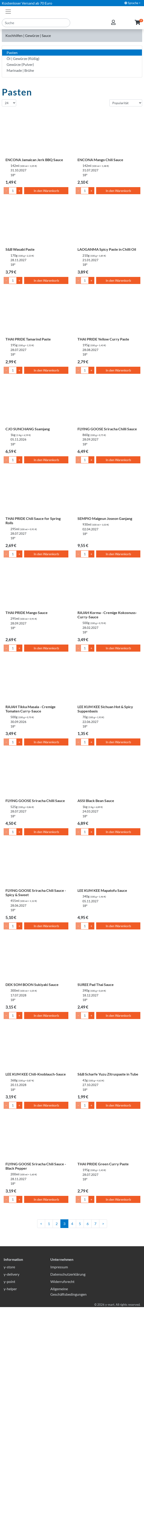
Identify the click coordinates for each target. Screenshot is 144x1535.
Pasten (12, 52)
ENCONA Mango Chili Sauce (100, 159)
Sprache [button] (131, 3)
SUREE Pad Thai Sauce (95, 984)
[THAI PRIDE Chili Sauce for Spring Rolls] (36, 492)
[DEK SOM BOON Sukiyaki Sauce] (36, 958)
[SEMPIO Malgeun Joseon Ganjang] (108, 492)
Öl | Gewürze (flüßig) (23, 58)
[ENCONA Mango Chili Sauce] (108, 133)
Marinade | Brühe (20, 70)
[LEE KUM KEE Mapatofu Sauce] (108, 864)
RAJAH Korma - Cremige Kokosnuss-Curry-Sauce (107, 614)
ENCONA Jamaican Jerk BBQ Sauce (34, 159)
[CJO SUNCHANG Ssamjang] (36, 403)
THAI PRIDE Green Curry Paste (103, 1164)
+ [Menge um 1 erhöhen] (19, 191)
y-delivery (11, 1502)
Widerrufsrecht (62, 1509)
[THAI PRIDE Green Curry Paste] (108, 1138)
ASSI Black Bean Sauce (95, 800)
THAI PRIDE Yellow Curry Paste (103, 339)
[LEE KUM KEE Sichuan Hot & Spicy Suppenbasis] (108, 680)
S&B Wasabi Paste (20, 249)
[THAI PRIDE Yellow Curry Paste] (108, 313)
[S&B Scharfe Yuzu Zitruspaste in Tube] (108, 1048)
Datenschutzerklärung (67, 1502)
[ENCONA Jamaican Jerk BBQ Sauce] (36, 133)
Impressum (59, 1495)
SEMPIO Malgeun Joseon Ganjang (104, 518)
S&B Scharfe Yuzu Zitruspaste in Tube (107, 1074)
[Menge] (13, 190)
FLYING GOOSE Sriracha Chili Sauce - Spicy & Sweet (35, 892)
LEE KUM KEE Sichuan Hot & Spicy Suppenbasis (105, 708)
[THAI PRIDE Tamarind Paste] (36, 313)
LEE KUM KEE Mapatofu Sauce (102, 890)
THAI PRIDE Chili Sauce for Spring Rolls (33, 520)
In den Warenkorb (46, 191)
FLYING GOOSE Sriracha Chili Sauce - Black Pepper (35, 1166)
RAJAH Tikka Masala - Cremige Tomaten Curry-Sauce (30, 708)
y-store (9, 1495)
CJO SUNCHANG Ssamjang (27, 429)
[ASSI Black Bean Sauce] (108, 774)
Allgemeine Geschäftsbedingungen (68, 1519)
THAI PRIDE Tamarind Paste (28, 339)
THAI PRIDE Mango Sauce (26, 612)
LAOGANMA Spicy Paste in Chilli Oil (106, 249)
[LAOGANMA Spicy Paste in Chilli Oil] (108, 223)
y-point (9, 1509)
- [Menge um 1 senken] (6, 191)
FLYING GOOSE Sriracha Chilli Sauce (107, 429)
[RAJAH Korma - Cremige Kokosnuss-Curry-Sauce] (108, 586)
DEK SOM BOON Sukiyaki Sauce (32, 984)
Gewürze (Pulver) (20, 64)
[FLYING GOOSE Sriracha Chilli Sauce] (108, 403)
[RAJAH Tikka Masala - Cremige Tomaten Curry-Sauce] (36, 680)
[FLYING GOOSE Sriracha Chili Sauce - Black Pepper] (36, 1138)
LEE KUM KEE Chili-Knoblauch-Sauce (35, 1074)
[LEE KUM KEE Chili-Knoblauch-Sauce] (36, 1048)
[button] (137, 22)
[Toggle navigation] (8, 11)
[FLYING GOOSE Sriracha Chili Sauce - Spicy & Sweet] (36, 864)
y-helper (10, 1516)
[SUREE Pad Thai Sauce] (108, 958)
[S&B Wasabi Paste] (36, 223)
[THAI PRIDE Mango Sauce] (36, 586)
